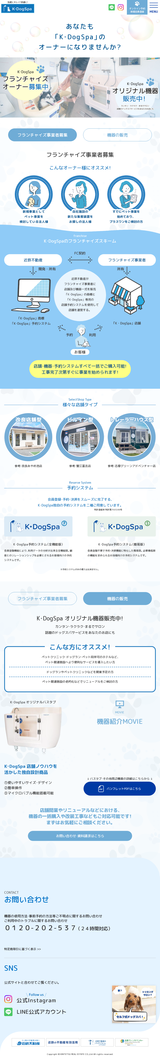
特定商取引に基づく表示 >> (22, 949)
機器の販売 (117, 135)
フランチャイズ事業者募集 (43, 135)
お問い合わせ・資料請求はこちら (80, 836)
